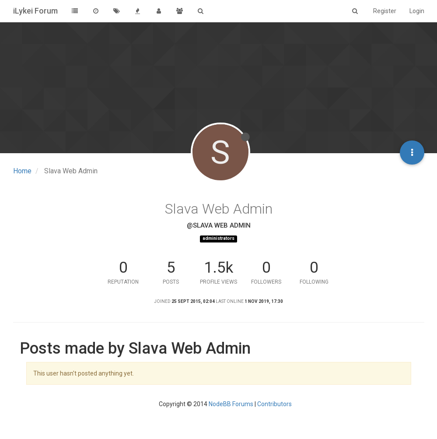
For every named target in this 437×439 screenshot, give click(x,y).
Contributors (274, 403)
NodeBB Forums (231, 403)
